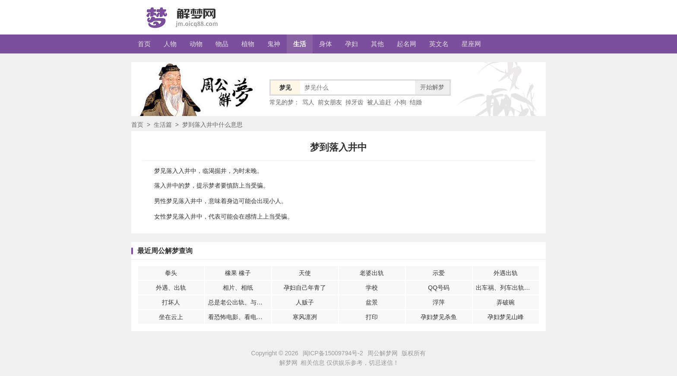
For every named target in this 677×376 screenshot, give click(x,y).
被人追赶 (379, 102)
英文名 (439, 43)
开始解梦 (432, 87)
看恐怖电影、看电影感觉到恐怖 (239, 316)
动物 (196, 43)
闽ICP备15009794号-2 (333, 353)
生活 (299, 43)
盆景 (372, 302)
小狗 (400, 102)
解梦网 (288, 362)
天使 (305, 272)
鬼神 (273, 43)
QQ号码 (438, 287)
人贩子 (305, 302)
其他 (377, 43)
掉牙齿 (354, 102)
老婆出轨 (372, 272)
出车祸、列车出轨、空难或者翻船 (507, 287)
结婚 (416, 102)
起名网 (406, 43)
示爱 (439, 272)
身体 (325, 43)
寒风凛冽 (305, 316)
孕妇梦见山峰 (505, 316)
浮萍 (439, 302)
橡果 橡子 (238, 272)
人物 (170, 43)
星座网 (471, 43)
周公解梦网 (382, 353)
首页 (144, 43)
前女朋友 (330, 102)
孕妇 (351, 43)
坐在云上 (171, 316)
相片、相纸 (238, 287)
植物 (247, 43)
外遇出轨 (506, 272)
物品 (221, 43)
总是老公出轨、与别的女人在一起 (239, 302)
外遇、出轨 (171, 287)
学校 (372, 287)
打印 (372, 316)
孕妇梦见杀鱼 (439, 316)
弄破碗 (506, 302)
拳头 (171, 272)
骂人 (308, 102)
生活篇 (163, 124)
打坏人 (171, 302)
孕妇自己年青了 (305, 287)
